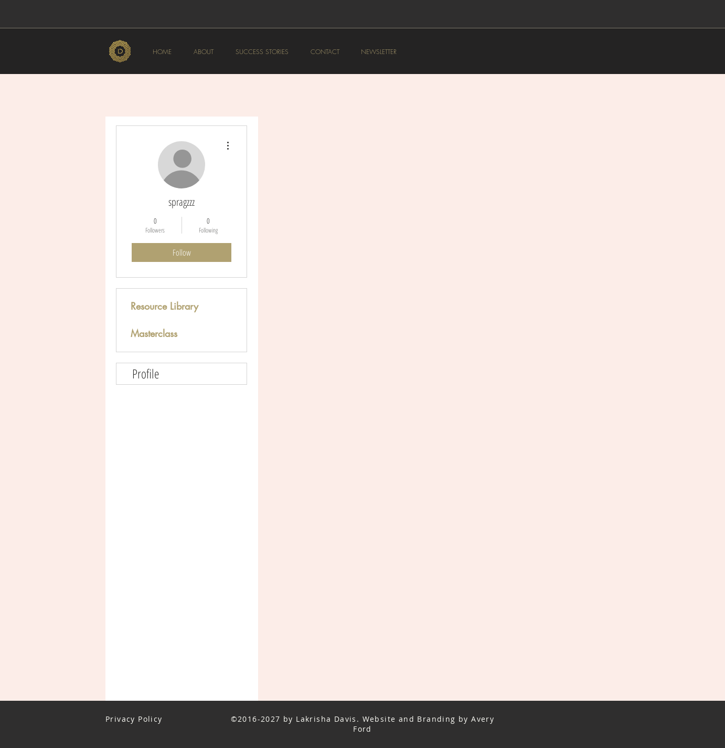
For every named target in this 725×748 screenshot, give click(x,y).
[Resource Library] (167, 307)
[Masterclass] (167, 334)
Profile (145, 373)
